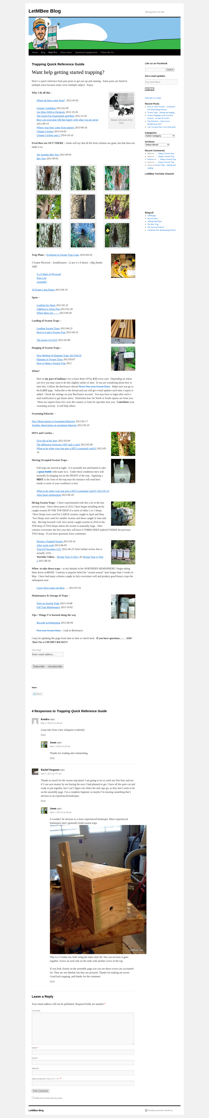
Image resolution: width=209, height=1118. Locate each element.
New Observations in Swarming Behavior (53, 421)
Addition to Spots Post (49, 309)
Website (35, 1068)
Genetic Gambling (46, 108)
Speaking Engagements (86, 52)
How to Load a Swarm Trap (51, 332)
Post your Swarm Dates (49, 630)
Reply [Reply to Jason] (52, 758)
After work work (45, 545)
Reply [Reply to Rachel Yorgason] (43, 801)
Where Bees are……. (48, 313)
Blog (43, 52)
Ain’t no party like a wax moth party (161, 127)
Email (35, 1058)
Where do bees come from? (51, 100)
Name (35, 1048)
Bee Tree (41, 158)
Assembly (42, 282)
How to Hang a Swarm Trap (51, 363)
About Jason (66, 52)
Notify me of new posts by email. (49, 1098)
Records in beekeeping (48, 622)
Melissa (150, 159)
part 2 (57, 135)
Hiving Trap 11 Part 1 (68, 557)
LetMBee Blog (45, 11)
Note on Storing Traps (48, 603)
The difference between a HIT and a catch (58, 444)
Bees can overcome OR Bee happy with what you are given (67, 119)
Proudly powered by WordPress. (160, 1110)
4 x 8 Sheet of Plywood (49, 274)
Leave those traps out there (50, 588)
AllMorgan (151, 215)
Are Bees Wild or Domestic (51, 112)
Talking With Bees (154, 221)
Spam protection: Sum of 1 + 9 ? (46, 1079)
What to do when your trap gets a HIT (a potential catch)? (66, 448)
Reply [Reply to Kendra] (43, 735)
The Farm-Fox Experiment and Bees (56, 116)
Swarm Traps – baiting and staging (160, 112)
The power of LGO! (47, 340)
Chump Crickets (45, 131)
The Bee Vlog (152, 224)
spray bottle (45, 471)
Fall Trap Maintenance (48, 607)
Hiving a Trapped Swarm (50, 541)
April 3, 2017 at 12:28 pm (61, 812)
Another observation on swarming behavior (54, 425)
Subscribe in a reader (153, 98)
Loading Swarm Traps (48, 328)
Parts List (42, 278)
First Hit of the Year (47, 440)
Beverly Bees (152, 218)
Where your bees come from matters (55, 127)
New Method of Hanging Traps (53, 355)
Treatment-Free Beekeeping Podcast (161, 230)
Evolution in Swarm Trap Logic (62, 254)
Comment (36, 1011)
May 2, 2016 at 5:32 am (60, 746)
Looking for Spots (46, 305)
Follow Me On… (108, 52)
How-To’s (52, 52)
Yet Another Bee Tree (48, 154)
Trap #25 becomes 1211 (49, 549)
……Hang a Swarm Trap (164, 153)
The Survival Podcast (155, 227)
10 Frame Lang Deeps (43, 289)
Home (35, 52)
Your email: (37, 650)
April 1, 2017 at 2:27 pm (51, 774)
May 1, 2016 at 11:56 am (51, 723)
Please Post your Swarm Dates (94, 386)
